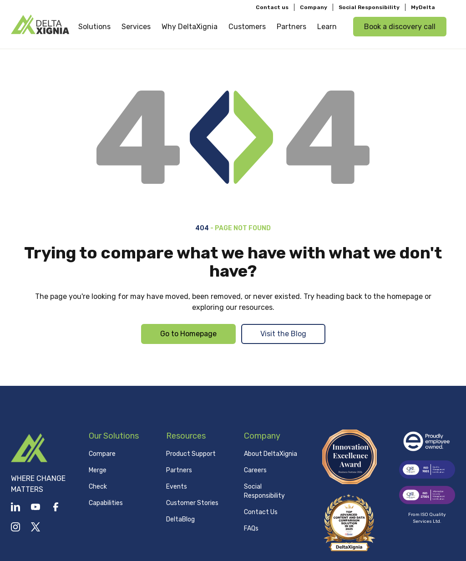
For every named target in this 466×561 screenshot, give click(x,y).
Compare (102, 454)
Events (176, 486)
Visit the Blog (283, 333)
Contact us (272, 7)
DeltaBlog (180, 519)
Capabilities (106, 503)
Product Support (191, 454)
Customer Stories (192, 503)
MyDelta (423, 7)
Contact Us (261, 512)
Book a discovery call (400, 26)
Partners (179, 470)
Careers (255, 470)
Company (313, 7)
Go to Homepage (188, 333)
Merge (97, 470)
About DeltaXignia (270, 454)
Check (98, 486)
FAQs (251, 528)
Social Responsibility (369, 7)
